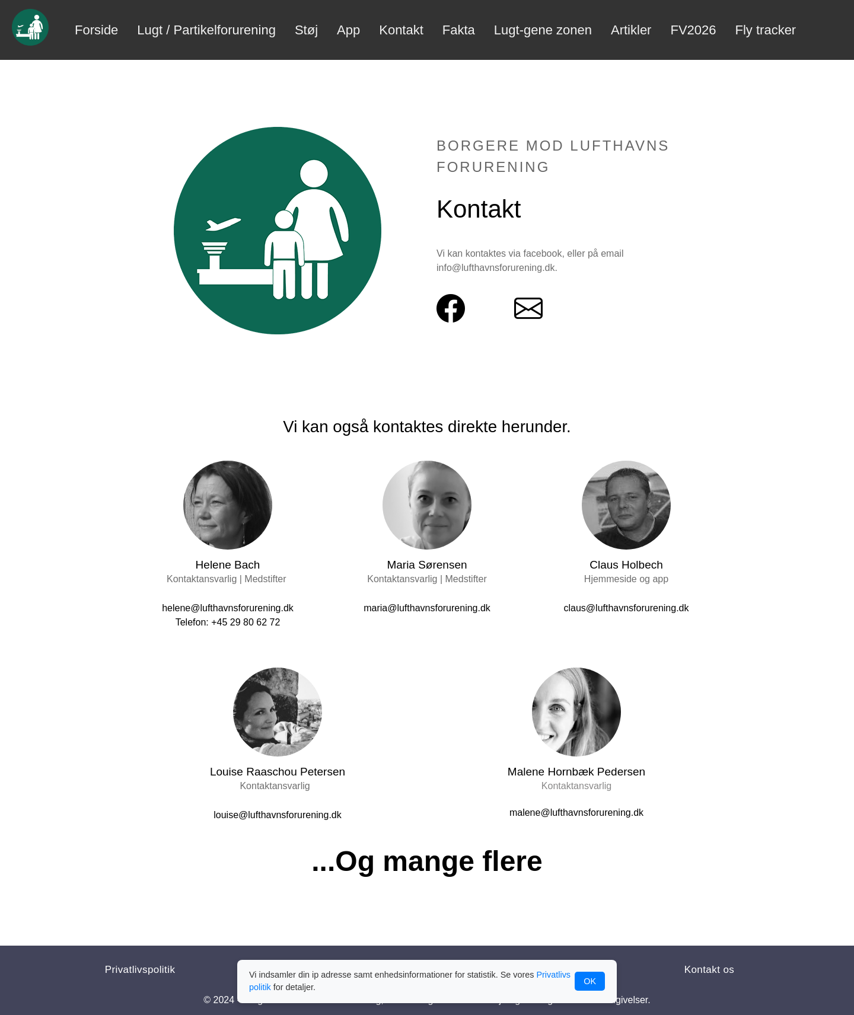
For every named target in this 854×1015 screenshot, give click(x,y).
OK (590, 981)
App (348, 30)
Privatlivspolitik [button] (140, 969)
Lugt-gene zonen (543, 30)
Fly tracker (765, 30)
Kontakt (401, 30)
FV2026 (693, 30)
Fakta (458, 30)
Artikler (631, 30)
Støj (306, 30)
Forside (96, 30)
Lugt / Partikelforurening (206, 30)
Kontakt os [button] (709, 969)
